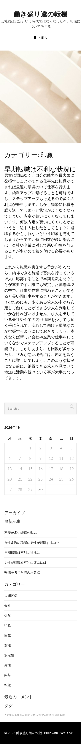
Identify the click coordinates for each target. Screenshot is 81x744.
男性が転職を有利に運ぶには (25, 562)
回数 (7, 635)
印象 (7, 625)
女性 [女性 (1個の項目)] (38, 715)
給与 (7, 675)
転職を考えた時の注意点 (22, 572)
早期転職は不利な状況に (40, 168)
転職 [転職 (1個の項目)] (62, 715)
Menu (43, 37)
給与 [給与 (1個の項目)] (57, 715)
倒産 (7, 615)
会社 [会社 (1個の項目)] (16, 715)
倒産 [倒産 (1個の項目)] (22, 715)
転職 (7, 685)
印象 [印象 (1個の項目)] (27, 715)
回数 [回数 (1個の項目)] (33, 715)
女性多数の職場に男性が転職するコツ (31, 542)
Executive (66, 733)
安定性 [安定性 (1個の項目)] (45, 715)
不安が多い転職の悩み (20, 533)
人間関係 (10, 595)
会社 (7, 605)
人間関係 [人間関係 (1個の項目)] (9, 715)
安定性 (9, 655)
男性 (7, 665)
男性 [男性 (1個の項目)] (51, 715)
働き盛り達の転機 (40, 13)
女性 (7, 645)
